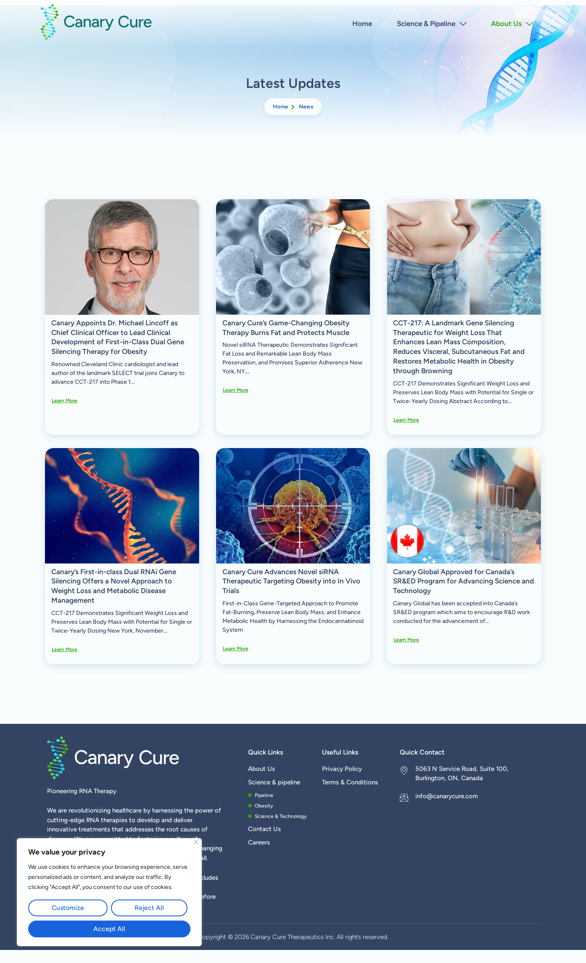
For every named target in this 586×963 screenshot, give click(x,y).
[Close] (196, 842)
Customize (68, 908)
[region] (109, 892)
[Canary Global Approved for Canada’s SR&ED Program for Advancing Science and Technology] (464, 506)
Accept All (109, 929)
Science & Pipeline (431, 23)
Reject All (149, 908)
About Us (512, 23)
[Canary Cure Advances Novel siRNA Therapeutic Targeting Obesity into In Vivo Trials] (293, 506)
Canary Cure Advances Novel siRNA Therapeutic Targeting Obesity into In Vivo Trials (291, 581)
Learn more (64, 401)
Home (362, 23)
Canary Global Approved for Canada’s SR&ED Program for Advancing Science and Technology (463, 581)
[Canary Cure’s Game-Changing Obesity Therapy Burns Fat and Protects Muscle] (293, 257)
